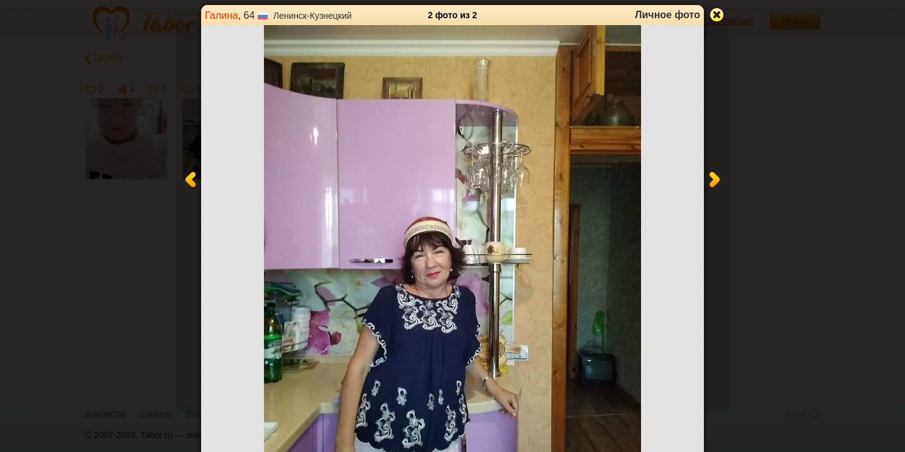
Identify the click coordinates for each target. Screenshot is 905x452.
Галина (221, 15)
